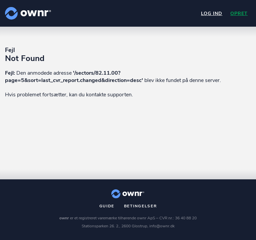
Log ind (211, 13)
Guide (107, 206)
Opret (239, 13)
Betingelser (140, 206)
